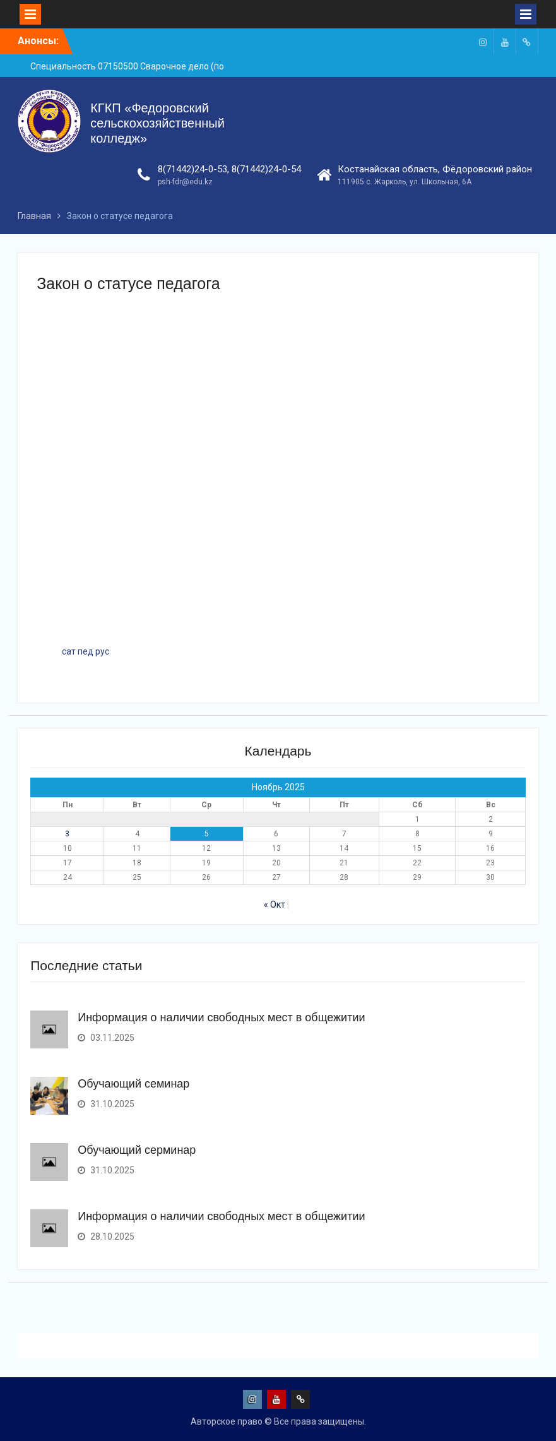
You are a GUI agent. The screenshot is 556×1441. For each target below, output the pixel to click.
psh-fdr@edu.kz (185, 181)
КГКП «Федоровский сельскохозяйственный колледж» (157, 123)
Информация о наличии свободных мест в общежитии (221, 1017)
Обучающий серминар (137, 1150)
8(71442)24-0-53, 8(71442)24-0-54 (229, 169)
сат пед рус (85, 651)
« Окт (274, 904)
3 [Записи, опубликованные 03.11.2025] (67, 833)
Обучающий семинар (133, 1083)
